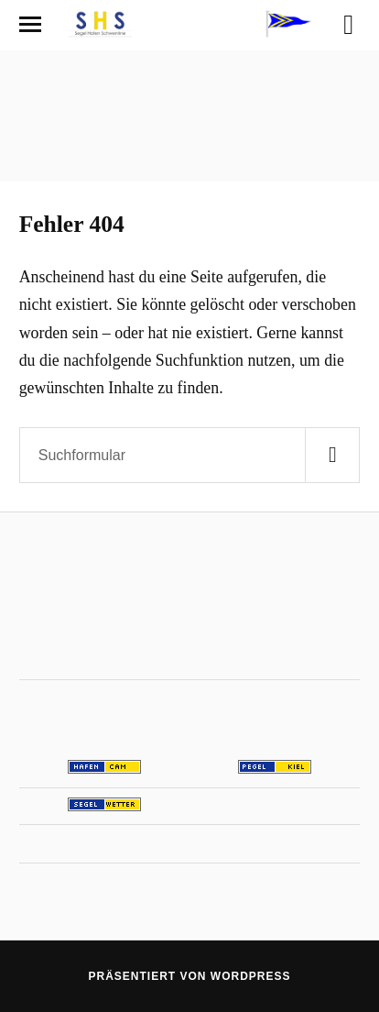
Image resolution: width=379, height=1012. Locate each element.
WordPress (251, 976)
